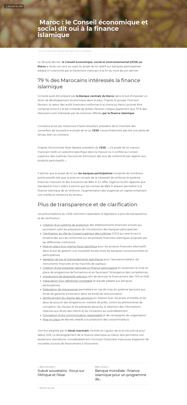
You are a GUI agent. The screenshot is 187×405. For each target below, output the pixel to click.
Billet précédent (46, 367)
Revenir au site (14, 6)
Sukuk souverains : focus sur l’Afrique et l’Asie (61, 373)
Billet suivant (102, 367)
